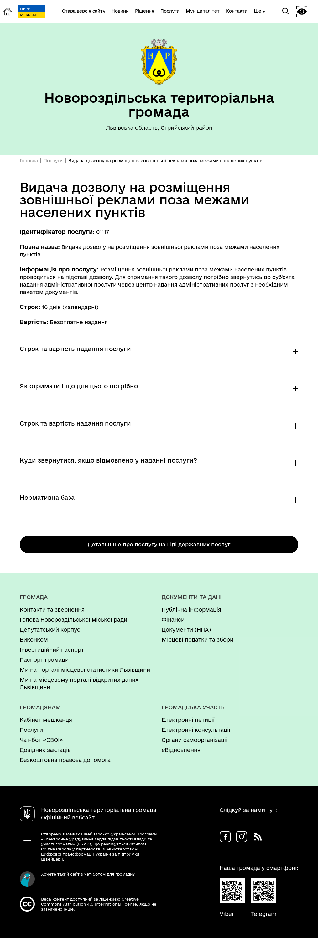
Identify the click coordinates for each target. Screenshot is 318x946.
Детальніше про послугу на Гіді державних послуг (159, 553)
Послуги (53, 160)
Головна (29, 160)
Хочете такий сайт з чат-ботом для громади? (88, 882)
